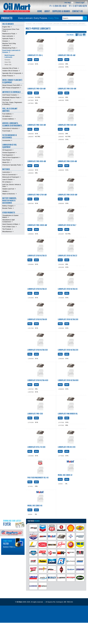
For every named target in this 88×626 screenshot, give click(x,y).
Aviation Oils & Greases (10, 71)
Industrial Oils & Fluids (9, 68)
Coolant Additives (8, 119)
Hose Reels (6, 160)
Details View (77, 34)
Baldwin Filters (9, 547)
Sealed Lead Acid (8, 189)
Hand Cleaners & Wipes (10, 224)
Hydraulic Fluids (7, 38)
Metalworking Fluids (9, 48)
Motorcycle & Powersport (10, 177)
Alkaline (5, 191)
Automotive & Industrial (10, 128)
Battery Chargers (8, 206)
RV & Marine (6, 182)
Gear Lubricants (7, 36)
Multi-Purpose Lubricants (9, 56)
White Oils (8, 64)
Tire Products (6, 229)
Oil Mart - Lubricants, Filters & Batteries (17, 7)
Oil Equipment (7, 150)
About (47, 11)
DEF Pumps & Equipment (10, 88)
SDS (36, 60)
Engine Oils (6, 27)
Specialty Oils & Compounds (11, 73)
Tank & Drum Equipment (10, 157)
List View (80, 34)
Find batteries (13, 560)
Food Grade (6, 131)
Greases (5, 41)
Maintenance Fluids (8, 34)
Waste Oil (5, 162)
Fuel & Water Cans (8, 226)
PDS (30, 60)
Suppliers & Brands (61, 11)
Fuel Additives (7, 114)
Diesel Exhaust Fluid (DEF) (11, 85)
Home (39, 11)
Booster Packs (7, 208)
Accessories (6, 140)
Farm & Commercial (9, 174)
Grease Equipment (8, 152)
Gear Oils (8, 62)
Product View (84, 34)
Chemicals (5, 100)
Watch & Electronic (8, 194)
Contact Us (77, 11)
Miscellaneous (7, 231)
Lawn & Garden (7, 179)
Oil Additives (6, 116)
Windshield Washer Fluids (11, 97)
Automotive (6, 172)
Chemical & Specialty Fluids (11, 165)
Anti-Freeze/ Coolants (9, 95)
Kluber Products (7, 76)
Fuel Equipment (7, 155)
